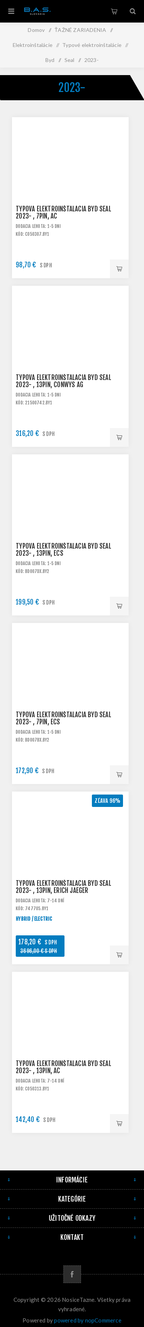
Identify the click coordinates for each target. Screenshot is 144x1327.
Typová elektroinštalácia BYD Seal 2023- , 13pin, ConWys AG (63, 381)
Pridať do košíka (119, 268)
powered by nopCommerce (87, 1320)
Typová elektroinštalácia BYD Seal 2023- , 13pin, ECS (63, 550)
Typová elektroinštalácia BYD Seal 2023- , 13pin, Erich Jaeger (63, 887)
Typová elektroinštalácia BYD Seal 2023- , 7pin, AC (63, 212)
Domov (36, 30)
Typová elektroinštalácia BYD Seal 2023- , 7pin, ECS (63, 718)
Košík (114, 11)
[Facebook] (72, 1274)
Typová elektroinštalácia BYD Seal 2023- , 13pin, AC (63, 1067)
